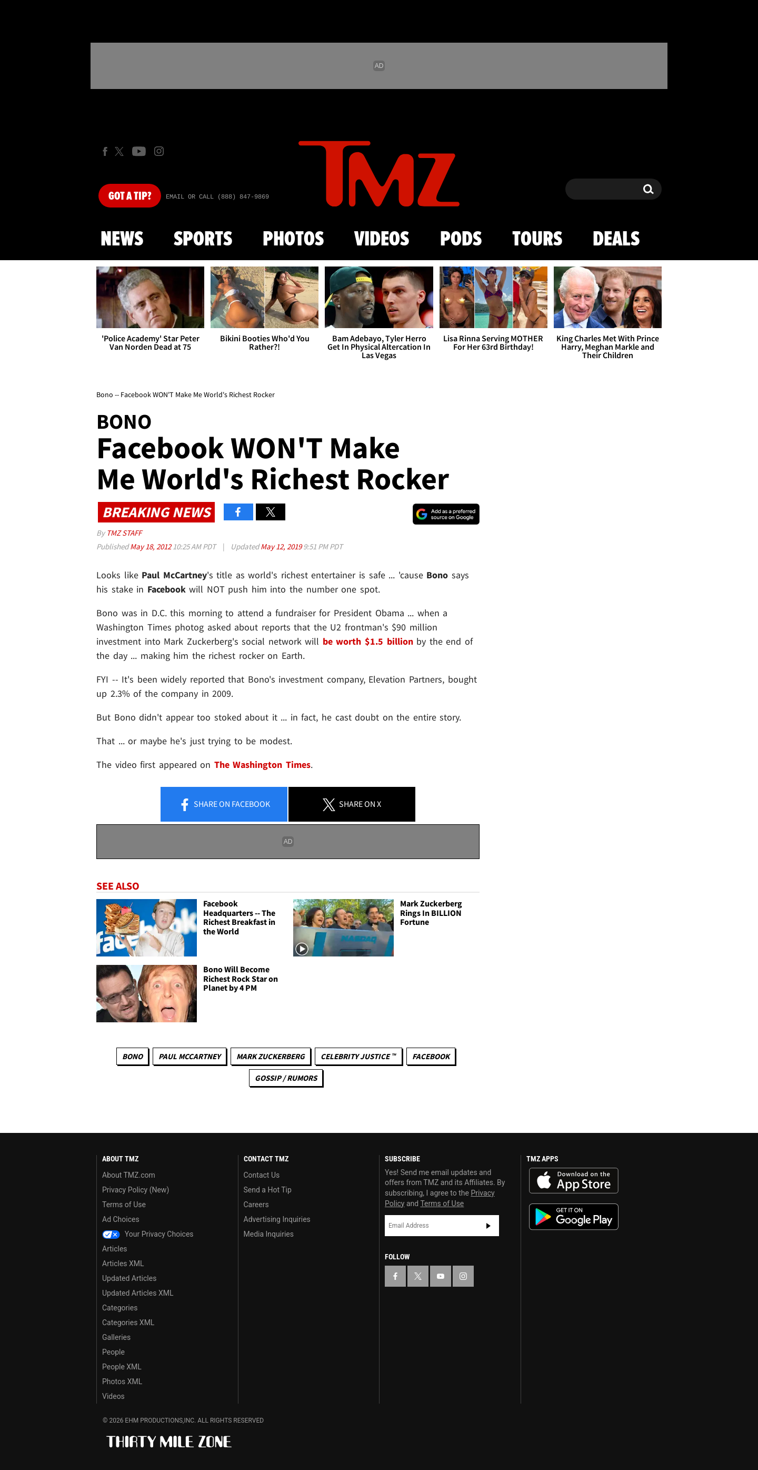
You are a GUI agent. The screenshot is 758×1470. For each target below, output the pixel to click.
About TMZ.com (128, 1175)
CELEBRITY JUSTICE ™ (358, 1056)
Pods (461, 239)
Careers (256, 1204)
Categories (119, 1308)
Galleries (116, 1337)
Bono (132, 1056)
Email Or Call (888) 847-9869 (217, 197)
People (113, 1352)
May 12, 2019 (282, 546)
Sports (203, 239)
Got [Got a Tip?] (129, 196)
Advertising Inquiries (277, 1219)
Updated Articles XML (137, 1293)
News (122, 239)
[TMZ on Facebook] (105, 151)
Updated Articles (129, 1278)
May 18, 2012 (151, 546)
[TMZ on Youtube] (139, 151)
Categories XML (128, 1322)
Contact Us (262, 1175)
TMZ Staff (124, 533)
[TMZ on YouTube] (440, 1276)
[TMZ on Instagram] (159, 151)
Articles (114, 1249)
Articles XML (123, 1263)
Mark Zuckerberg (270, 1056)
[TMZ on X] (121, 151)
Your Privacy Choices (148, 1234)
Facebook (431, 1056)
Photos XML (122, 1381)
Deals (616, 239)
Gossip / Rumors (286, 1078)
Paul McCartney (189, 1056)
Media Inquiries (269, 1234)
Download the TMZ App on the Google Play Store (574, 1216)
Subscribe (488, 1225)
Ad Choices (120, 1219)
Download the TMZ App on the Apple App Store (574, 1181)
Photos (293, 239)
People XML (122, 1367)
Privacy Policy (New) (135, 1190)
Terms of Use (124, 1204)
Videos (381, 239)
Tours (537, 239)
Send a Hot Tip (268, 1190)
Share (224, 804)
